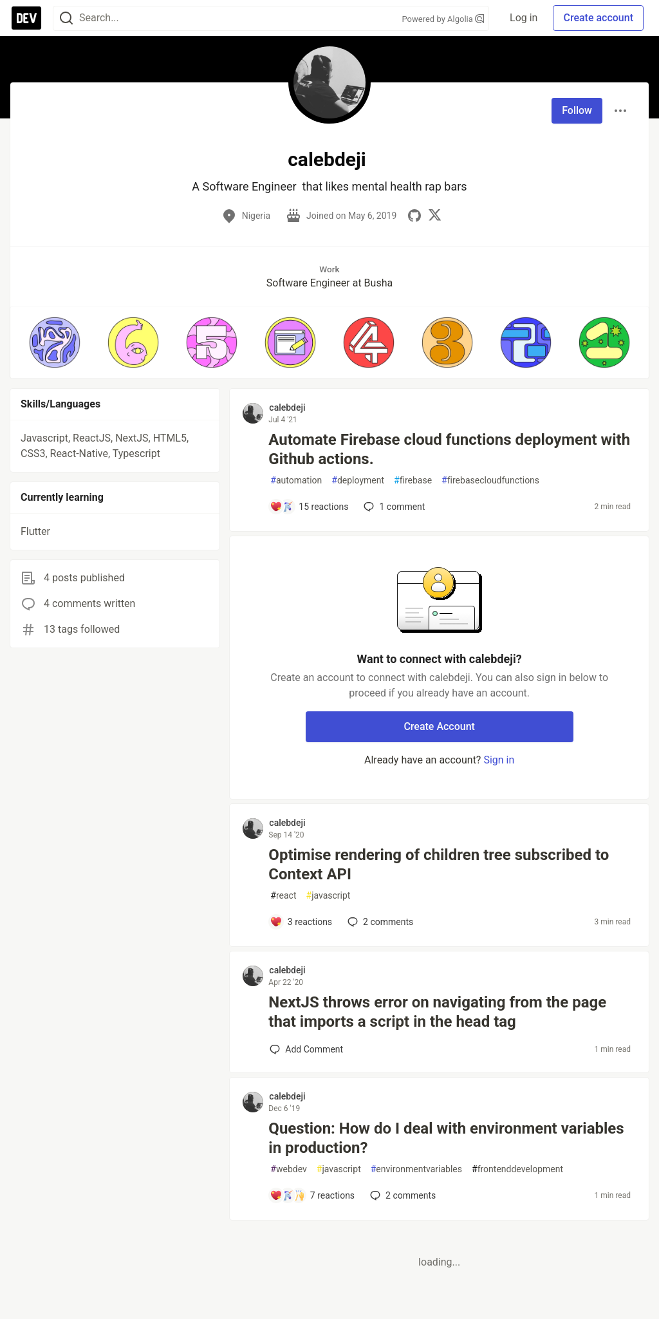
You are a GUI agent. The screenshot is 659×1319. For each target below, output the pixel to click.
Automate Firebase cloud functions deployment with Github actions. (449, 449)
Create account (598, 18)
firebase (413, 480)
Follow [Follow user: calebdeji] (577, 110)
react (283, 896)
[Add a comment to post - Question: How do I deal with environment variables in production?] (312, 1195)
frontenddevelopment (517, 1169)
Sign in (498, 760)
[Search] (66, 18)
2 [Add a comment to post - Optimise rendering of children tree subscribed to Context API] (379, 922)
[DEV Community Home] (26, 18)
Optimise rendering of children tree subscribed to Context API (438, 864)
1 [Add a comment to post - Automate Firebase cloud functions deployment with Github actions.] (393, 506)
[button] (55, 342)
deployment (357, 480)
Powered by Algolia (443, 19)
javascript (328, 896)
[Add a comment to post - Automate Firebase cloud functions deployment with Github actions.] (309, 506)
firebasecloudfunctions (490, 480)
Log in (523, 18)
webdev (288, 1169)
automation (296, 480)
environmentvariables (416, 1169)
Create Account (439, 726)
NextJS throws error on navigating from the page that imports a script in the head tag (437, 1012)
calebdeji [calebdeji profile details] (287, 407)
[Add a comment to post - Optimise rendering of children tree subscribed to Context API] (301, 921)
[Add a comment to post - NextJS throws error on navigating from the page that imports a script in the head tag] (306, 1049)
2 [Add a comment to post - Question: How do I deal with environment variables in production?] (401, 1195)
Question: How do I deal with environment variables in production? (446, 1138)
